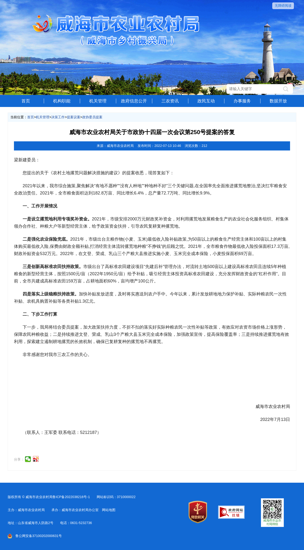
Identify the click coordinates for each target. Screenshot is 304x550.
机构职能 (61, 101)
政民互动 (206, 101)
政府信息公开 (134, 101)
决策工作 (58, 117)
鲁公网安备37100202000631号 (35, 536)
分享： (19, 459)
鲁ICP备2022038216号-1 (71, 497)
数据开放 (278, 101)
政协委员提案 (92, 117)
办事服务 (242, 101)
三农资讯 (170, 101)
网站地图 (108, 510)
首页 (25, 101)
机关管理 (98, 101)
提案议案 (73, 117)
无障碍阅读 (283, 5)
